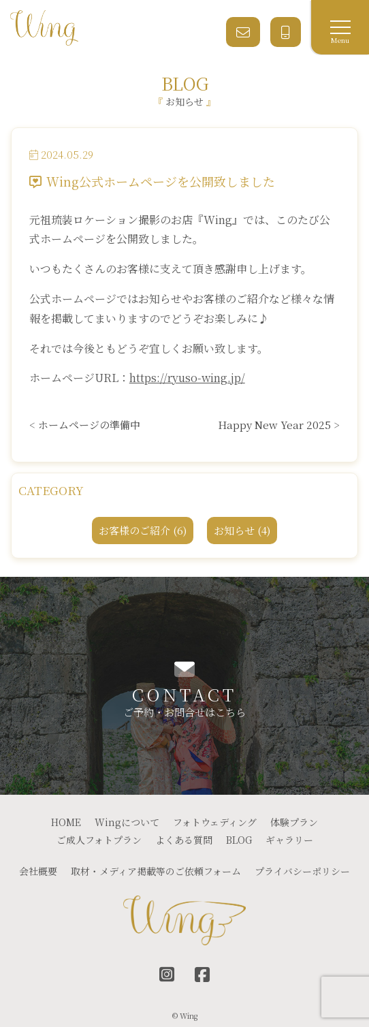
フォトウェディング (215, 822)
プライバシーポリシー (302, 871)
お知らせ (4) (242, 530)
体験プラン (294, 822)
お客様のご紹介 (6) (143, 530)
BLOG (239, 840)
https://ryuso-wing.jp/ (187, 377)
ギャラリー (289, 840)
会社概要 (38, 871)
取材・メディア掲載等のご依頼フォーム (156, 871)
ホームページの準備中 (89, 424)
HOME (66, 822)
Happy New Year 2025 (274, 424)
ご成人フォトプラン (99, 840)
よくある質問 (183, 840)
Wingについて (127, 822)
